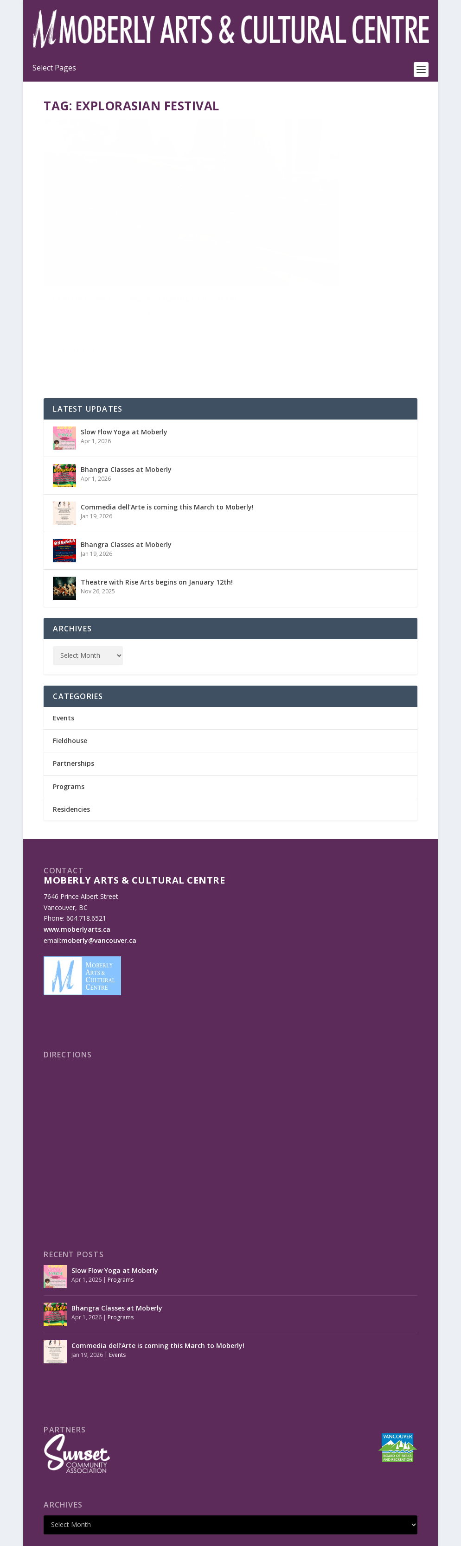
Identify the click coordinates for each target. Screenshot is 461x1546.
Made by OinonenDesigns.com (216, 1535)
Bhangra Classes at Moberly (126, 422)
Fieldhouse (70, 693)
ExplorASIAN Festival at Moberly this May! (134, 247)
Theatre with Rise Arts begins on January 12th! (157, 535)
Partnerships (73, 716)
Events (128, 266)
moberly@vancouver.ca (98, 893)
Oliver (69, 266)
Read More (77, 314)
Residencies (71, 761)
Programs (68, 739)
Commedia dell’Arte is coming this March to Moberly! (167, 460)
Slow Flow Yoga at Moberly (124, 385)
